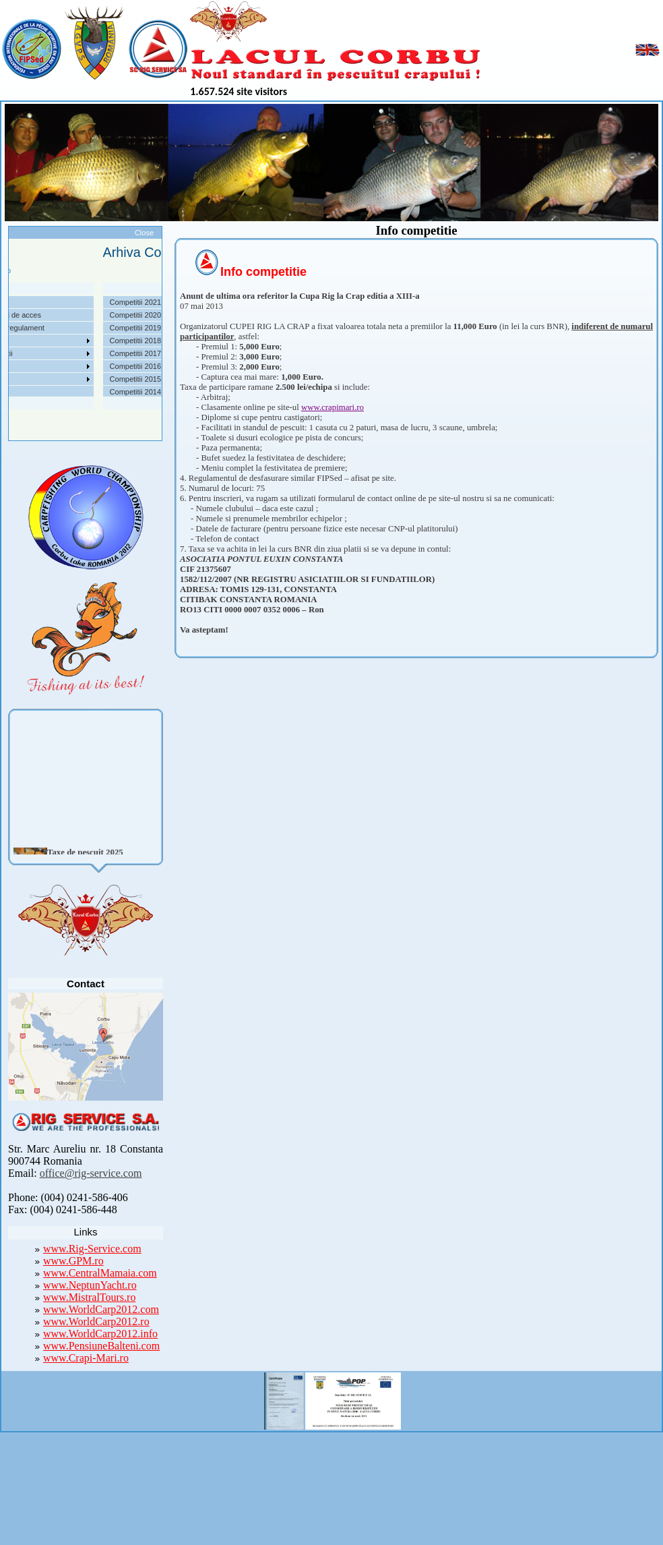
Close (144, 233)
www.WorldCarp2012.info (100, 1333)
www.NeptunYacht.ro (90, 1285)
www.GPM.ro (73, 1260)
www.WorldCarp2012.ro (96, 1321)
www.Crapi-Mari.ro (86, 1358)
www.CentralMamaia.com (100, 1273)
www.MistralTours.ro (89, 1297)
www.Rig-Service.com (92, 1248)
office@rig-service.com (91, 1173)
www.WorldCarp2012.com (101, 1309)
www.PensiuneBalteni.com (101, 1345)
